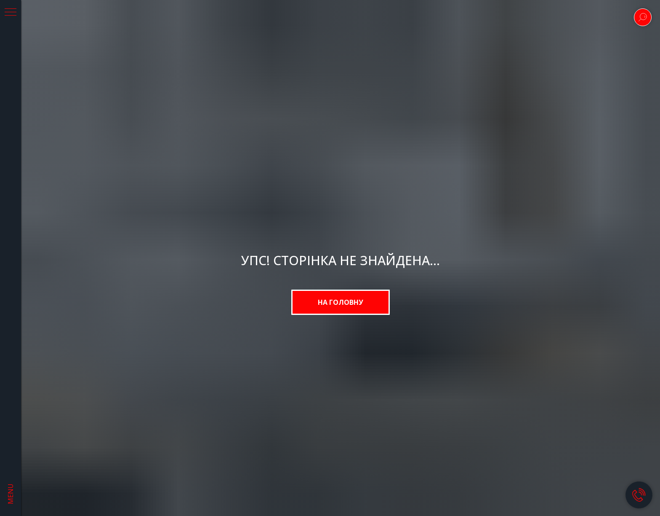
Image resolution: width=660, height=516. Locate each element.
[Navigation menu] (10, 12)
